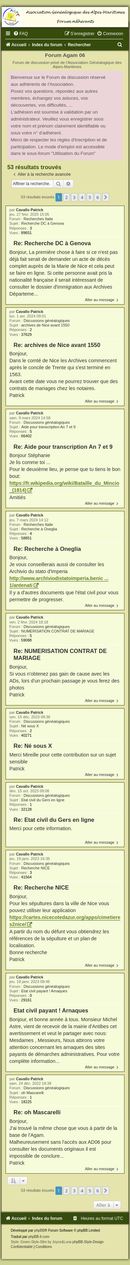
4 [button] (82, 197)
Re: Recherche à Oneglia (47, 549)
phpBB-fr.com (39, 1237)
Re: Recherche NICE (41, 887)
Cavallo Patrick (29, 210)
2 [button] (66, 197)
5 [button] (90, 197)
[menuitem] (20, 33)
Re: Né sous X (33, 746)
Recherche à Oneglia (39, 529)
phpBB (39, 1230)
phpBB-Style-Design (88, 1242)
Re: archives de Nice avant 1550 (57, 345)
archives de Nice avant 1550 (45, 325)
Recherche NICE (35, 868)
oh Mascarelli (32, 1093)
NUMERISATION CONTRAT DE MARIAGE (57, 631)
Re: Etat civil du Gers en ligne (54, 820)
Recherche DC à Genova (42, 223)
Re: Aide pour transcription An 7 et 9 (63, 447)
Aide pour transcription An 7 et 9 (48, 427)
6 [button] (97, 197)
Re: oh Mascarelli (37, 1112)
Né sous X (30, 726)
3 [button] (74, 197)
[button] (105, 197)
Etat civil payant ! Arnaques (44, 991)
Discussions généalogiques (47, 321)
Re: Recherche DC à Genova (52, 243)
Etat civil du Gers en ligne (42, 800)
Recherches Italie (38, 219)
